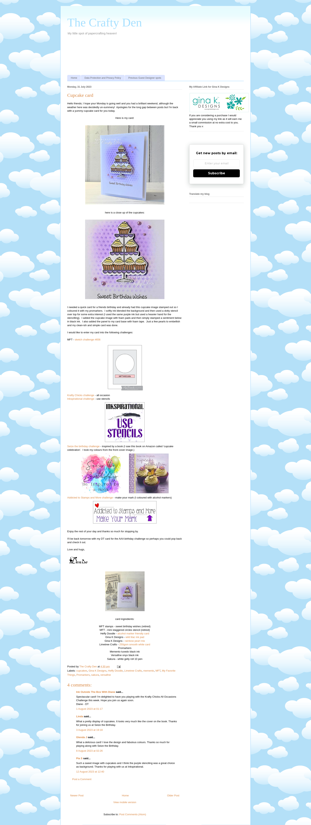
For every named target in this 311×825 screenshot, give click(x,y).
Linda (79, 716)
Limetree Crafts (133, 670)
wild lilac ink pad (135, 637)
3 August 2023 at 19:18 (89, 729)
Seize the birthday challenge (83, 446)
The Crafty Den (104, 22)
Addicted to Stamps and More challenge (90, 497)
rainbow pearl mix (135, 640)
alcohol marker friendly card (133, 633)
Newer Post (77, 795)
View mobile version (124, 802)
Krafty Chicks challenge (80, 395)
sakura (95, 674)
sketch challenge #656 (87, 339)
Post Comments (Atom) (132, 814)
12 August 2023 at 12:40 (90, 771)
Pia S (79, 758)
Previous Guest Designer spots (144, 78)
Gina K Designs (98, 670)
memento (148, 670)
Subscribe (216, 173)
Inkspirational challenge (80, 398)
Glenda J (81, 737)
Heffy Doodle (115, 670)
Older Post (173, 795)
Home (74, 78)
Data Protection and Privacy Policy (102, 78)
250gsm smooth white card (134, 644)
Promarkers (83, 674)
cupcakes (81, 670)
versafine (105, 674)
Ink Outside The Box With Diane (95, 691)
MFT (158, 670)
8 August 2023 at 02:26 (89, 750)
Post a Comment (81, 779)
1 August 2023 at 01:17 (89, 708)
